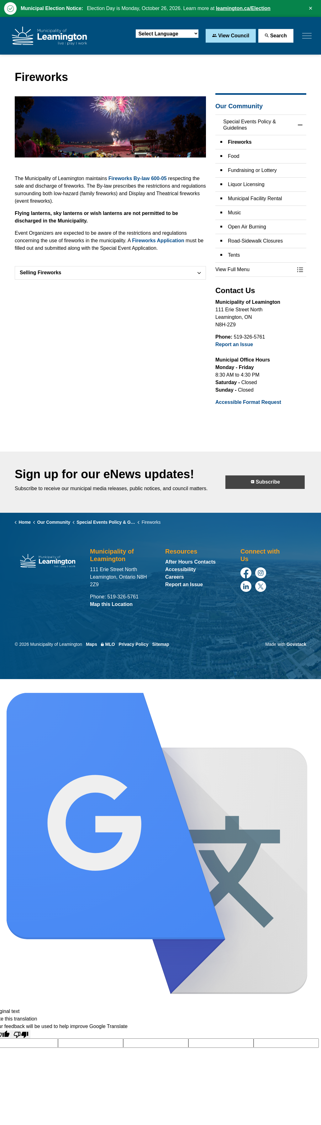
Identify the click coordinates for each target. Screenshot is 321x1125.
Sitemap (160, 644)
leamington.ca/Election (243, 8)
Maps (91, 644)
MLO (108, 644)
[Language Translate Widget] (167, 33)
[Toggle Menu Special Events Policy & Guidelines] (300, 269)
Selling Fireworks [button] (40, 272)
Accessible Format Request (248, 402)
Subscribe (265, 482)
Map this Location (111, 604)
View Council (230, 35)
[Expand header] (306, 36)
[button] (254, 269)
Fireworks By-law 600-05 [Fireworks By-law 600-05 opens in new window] (137, 178)
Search (276, 35)
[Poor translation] (21, 1034)
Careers (174, 577)
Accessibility (180, 569)
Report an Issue (234, 344)
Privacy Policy (134, 644)
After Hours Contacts (190, 562)
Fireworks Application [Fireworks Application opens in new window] (158, 240)
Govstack (296, 644)
